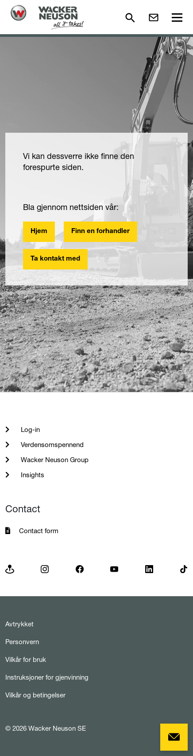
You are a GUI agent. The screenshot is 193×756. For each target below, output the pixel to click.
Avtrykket (19, 624)
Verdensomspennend (51, 444)
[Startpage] (47, 17)
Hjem (39, 231)
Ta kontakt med (55, 259)
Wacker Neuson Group (54, 459)
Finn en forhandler (100, 231)
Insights (31, 475)
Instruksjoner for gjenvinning (47, 677)
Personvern (22, 641)
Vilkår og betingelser (35, 695)
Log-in (29, 429)
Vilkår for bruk (25, 659)
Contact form (38, 530)
